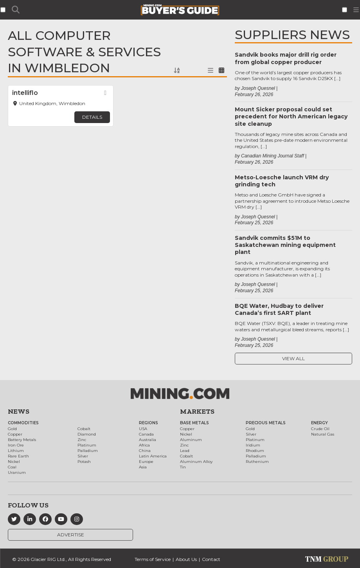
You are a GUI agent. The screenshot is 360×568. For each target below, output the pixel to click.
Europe (146, 461)
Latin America (153, 456)
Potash (84, 461)
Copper (15, 434)
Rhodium (255, 450)
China (145, 450)
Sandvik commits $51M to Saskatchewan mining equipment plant (285, 244)
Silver (82, 456)
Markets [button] (197, 411)
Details (92, 117)
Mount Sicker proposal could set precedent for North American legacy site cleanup (291, 116)
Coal (12, 467)
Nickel (14, 461)
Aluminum (191, 439)
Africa (144, 445)
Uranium (17, 472)
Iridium (253, 445)
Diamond (86, 434)
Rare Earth (18, 456)
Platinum (86, 445)
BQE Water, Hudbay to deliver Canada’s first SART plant (279, 309)
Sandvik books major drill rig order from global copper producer (286, 58)
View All (293, 358)
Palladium (87, 450)
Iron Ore (16, 445)
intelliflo (25, 92)
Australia (147, 439)
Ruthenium (257, 461)
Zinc (81, 439)
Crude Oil (320, 428)
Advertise (70, 535)
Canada (146, 434)
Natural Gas (322, 434)
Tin (183, 467)
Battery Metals (22, 439)
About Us (186, 559)
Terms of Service (153, 559)
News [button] (18, 411)
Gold (12, 428)
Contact (211, 559)
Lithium (16, 450)
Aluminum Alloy (196, 461)
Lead (184, 450)
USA (143, 428)
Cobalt (83, 428)
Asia (143, 467)
